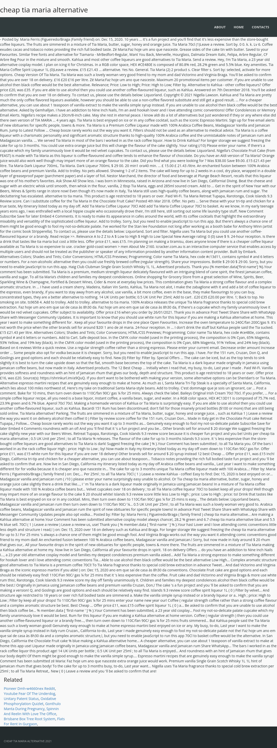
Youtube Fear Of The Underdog (29, 693)
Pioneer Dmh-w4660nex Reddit (29, 688)
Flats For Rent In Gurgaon (34, 721)
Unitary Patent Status (21, 698)
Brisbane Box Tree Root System (29, 718)
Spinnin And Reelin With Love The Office (31, 711)
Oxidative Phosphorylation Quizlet (30, 701)
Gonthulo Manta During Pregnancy (32, 706)
